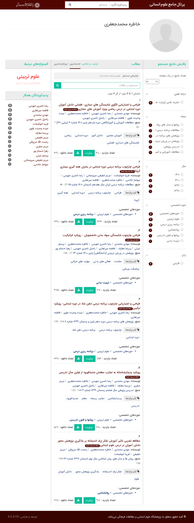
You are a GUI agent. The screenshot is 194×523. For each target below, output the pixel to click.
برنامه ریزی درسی (166, 224)
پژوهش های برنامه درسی (166, 136)
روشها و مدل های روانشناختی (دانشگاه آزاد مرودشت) (166, 125)
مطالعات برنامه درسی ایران (166, 130)
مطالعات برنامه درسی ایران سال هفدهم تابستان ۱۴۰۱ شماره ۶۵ (101, 184)
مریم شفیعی (41, 137)
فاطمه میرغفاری (116, 118)
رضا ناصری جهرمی (101, 113)
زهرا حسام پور (62, 248)
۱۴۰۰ (166, 180)
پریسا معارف (124, 248)
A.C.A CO (13, 517)
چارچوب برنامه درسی (99, 193)
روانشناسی (35, 83)
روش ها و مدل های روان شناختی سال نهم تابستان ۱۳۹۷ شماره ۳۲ (98, 459)
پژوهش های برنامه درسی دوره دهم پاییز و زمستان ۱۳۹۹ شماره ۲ (99, 321)
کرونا (136, 200)
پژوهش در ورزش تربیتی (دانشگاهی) (166, 141)
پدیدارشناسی (115, 398)
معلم (84, 398)
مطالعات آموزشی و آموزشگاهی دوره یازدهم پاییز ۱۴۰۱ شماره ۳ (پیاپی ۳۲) (95, 122)
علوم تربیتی (103, 214)
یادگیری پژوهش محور (87, 472)
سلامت (118, 261)
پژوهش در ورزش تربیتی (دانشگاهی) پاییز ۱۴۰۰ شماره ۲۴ (103, 253)
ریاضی (67, 135)
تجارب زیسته (97, 398)
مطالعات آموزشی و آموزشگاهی (166, 152)
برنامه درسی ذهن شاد (83, 330)
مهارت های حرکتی (80, 261)
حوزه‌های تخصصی (123, 214)
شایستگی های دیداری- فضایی (123, 143)
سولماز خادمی (41, 164)
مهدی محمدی (121, 113)
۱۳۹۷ (166, 191)
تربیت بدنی (22, 83)
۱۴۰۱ (166, 174)
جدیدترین (75, 64)
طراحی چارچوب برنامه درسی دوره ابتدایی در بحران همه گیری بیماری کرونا (100, 168)
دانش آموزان (65, 472)
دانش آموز (97, 135)
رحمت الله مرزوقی (77, 449)
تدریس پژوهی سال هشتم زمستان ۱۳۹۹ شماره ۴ (108, 390)
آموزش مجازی (114, 135)
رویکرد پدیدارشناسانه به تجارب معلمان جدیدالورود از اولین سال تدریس (99, 374)
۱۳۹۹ (166, 185)
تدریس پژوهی (166, 147)
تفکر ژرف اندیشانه (112, 472)
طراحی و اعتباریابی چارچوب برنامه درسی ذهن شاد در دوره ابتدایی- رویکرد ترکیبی (97, 305)
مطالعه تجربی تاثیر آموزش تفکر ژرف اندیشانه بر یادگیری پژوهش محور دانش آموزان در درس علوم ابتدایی (99, 443)
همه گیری (62, 193)
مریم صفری (42, 146)
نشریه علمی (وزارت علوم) (166, 102)
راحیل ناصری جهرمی (94, 118)
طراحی (118, 193)
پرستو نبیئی (42, 155)
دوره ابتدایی (81, 135)
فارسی (166, 263)
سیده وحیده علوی (73, 313)
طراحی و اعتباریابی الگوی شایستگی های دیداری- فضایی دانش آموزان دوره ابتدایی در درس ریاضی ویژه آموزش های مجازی (99, 106)
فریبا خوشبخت (121, 175)
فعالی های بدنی (101, 261)
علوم (137, 479)
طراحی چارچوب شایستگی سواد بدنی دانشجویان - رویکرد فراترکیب (101, 237)
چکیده (88, 153)
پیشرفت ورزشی (130, 269)
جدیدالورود (72, 398)
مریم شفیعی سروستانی (98, 175)
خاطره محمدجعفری (78, 113)
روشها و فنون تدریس (166, 235)
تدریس (135, 406)
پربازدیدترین (60, 64)
